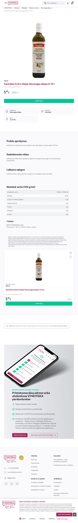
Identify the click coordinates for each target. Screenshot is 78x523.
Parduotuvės (35, 463)
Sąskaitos (34, 474)
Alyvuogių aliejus (46, 8)
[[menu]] (5, 2)
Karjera (56, 490)
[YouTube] (17, 484)
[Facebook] (6, 484)
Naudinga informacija (37, 490)
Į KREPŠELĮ (39, 101)
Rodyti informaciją (62, 519)
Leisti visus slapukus (64, 514)
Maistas (16, 8)
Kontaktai (34, 467)
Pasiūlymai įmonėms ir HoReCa (63, 465)
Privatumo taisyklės (37, 482)
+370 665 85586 (11, 468)
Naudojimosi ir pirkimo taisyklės (41, 486)
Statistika (42, 518)
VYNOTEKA (8, 8)
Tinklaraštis (34, 470)
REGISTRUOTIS (20, 435)
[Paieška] (53, 3)
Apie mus (34, 459)
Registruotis (9, 478)
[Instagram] (12, 484)
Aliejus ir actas (33, 8)
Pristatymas (57, 482)
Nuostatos (32, 518)
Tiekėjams (57, 486)
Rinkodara (52, 518)
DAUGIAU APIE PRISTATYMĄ (43, 435)
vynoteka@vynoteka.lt (13, 472)
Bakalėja (24, 8)
